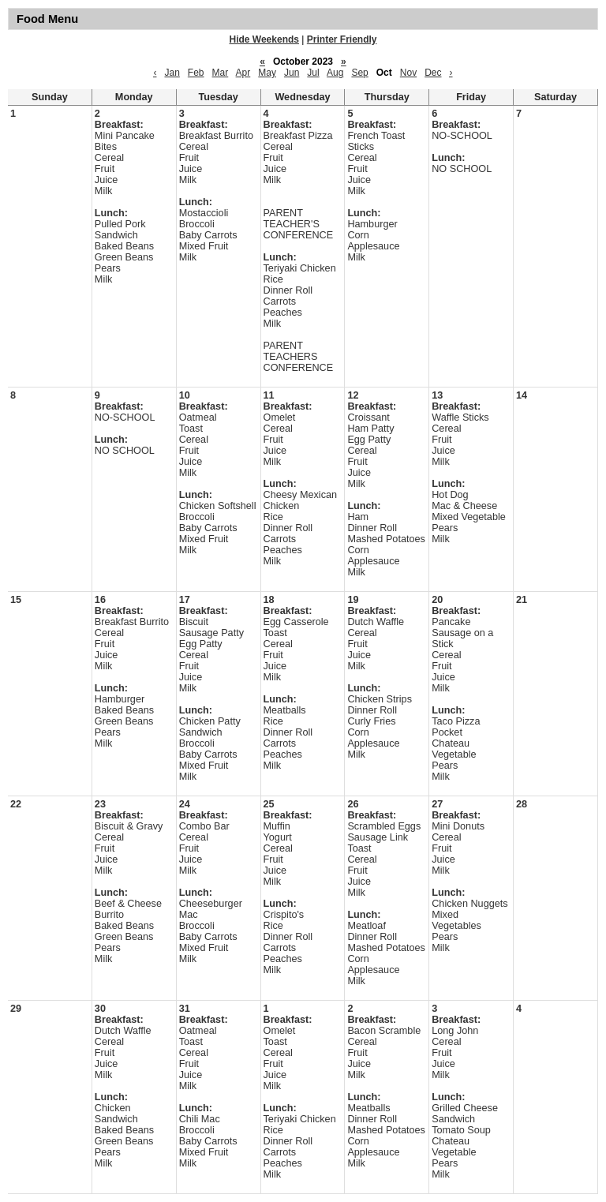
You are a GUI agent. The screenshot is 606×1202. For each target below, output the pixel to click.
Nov (408, 72)
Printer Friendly (342, 39)
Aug (335, 72)
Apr (243, 72)
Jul (313, 72)
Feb (196, 72)
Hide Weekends (264, 39)
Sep (359, 72)
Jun (291, 72)
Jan (171, 72)
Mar (220, 72)
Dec (433, 72)
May (267, 72)
